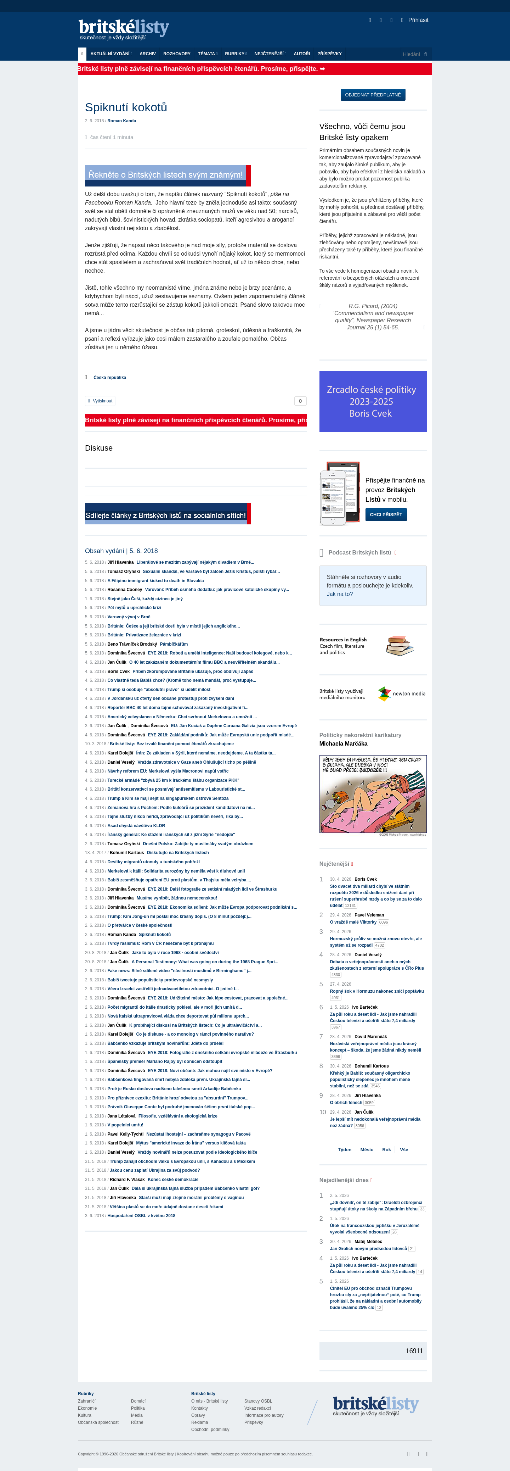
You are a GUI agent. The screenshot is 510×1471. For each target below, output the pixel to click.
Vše (404, 1149)
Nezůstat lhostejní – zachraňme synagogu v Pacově (199, 1134)
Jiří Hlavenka (120, 562)
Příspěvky (329, 53)
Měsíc (367, 1149)
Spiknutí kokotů (155, 934)
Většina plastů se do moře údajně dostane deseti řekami (166, 1206)
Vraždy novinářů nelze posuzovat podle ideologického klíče (197, 1152)
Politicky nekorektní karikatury (360, 739)
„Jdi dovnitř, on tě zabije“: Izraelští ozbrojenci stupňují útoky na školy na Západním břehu (378, 1206)
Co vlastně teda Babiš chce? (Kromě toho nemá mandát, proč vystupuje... (181, 680)
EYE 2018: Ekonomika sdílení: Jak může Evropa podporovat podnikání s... (222, 907)
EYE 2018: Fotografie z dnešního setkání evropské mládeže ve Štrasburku (222, 1052)
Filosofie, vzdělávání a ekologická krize (177, 1116)
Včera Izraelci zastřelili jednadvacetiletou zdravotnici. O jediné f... (173, 988)
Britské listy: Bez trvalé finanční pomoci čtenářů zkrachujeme (172, 743)
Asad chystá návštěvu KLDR (136, 825)
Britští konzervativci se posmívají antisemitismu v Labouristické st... (176, 789)
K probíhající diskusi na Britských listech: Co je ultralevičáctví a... (195, 1025)
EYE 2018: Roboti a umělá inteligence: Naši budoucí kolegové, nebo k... (220, 653)
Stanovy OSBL (258, 1401)
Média (137, 1415)
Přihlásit (415, 20)
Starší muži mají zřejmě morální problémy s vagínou (191, 1197)
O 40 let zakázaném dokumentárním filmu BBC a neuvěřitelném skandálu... (204, 662)
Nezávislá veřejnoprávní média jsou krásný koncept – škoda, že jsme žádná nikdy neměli (375, 1050)
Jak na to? (340, 594)
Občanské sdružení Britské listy (146, 1454)
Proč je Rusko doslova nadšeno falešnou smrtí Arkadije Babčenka (174, 1088)
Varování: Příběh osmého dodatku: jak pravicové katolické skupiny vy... (217, 589)
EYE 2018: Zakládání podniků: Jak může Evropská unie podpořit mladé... (221, 734)
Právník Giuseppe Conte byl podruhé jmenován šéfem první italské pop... (181, 1106)
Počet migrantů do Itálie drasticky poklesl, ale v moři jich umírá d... (174, 1007)
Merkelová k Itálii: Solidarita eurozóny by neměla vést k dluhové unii (176, 871)
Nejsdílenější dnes (344, 1180)
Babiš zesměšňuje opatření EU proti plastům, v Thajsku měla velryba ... (179, 879)
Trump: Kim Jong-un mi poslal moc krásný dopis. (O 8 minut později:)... (179, 916)
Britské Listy (376, 1406)
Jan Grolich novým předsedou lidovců (373, 1249)
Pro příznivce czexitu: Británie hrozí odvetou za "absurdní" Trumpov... (177, 1098)
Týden (344, 1149)
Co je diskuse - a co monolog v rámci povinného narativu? (195, 1034)
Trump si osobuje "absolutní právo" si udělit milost (158, 689)
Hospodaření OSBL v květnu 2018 (141, 1215)
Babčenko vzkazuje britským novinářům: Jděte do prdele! (165, 1043)
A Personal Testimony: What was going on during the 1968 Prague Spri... (205, 961)
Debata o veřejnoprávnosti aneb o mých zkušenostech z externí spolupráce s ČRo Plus (377, 968)
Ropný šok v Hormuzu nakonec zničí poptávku (377, 995)
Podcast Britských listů (356, 553)
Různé (137, 1422)
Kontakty (199, 1408)
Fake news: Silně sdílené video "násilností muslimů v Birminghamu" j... (179, 970)
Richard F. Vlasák (127, 1179)
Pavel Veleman (369, 915)
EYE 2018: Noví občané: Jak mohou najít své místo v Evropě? (210, 1070)
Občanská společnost (98, 1422)
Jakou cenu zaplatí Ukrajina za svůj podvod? (155, 1170)
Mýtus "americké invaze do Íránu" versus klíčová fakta (191, 1143)
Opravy (198, 1415)
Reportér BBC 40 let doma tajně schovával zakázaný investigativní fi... (177, 707)
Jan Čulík (116, 662)
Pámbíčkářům (174, 644)
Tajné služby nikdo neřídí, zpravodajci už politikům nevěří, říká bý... (175, 816)
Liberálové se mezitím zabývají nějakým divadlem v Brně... (195, 562)
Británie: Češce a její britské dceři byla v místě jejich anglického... (173, 626)
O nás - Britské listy (209, 1401)
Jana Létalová (121, 1116)
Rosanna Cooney (124, 589)
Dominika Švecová (126, 653)
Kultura (84, 1415)
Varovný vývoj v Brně (128, 616)
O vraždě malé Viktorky (360, 922)
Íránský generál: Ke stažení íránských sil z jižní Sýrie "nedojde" (171, 834)
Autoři (302, 53)
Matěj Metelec (368, 1241)
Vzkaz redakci (257, 1408)
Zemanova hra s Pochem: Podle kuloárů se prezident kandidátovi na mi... (181, 807)
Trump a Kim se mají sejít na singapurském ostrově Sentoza (167, 798)
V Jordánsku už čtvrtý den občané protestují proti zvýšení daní (170, 698)
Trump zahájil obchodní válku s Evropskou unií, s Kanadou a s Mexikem (182, 1161)
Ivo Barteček (365, 1007)
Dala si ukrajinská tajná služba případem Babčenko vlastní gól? (196, 1188)
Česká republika (110, 377)
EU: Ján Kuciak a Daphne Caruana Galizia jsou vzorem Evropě (234, 725)
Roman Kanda (121, 120)
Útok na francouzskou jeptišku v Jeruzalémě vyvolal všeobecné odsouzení (375, 1229)
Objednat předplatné (373, 94)
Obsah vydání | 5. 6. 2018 (121, 551)
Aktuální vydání (111, 53)
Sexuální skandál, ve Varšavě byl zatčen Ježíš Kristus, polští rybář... (211, 571)
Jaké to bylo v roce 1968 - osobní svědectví (175, 952)
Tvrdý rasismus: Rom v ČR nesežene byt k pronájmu (160, 943)
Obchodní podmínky (210, 1429)
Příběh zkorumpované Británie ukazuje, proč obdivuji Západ (192, 671)
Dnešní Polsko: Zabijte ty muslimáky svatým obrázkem (198, 843)
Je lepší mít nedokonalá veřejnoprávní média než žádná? (375, 1123)
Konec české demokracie (173, 1179)
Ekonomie (87, 1408)
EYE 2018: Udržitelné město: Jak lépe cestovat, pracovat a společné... (218, 998)
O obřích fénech (352, 1103)
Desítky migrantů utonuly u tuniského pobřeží (153, 861)
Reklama (199, 1422)
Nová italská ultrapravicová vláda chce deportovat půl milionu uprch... (178, 1016)
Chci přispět (386, 514)
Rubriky (236, 53)
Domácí (138, 1401)
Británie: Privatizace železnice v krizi (144, 635)
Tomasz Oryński (123, 571)
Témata (208, 53)
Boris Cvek (118, 671)
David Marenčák (371, 1036)
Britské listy (127, 30)
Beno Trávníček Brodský (132, 644)
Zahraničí (87, 1401)
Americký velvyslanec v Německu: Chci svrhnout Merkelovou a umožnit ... (182, 716)
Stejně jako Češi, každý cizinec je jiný (145, 598)
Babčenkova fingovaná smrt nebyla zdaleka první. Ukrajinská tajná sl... (178, 1079)
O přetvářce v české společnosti (139, 925)
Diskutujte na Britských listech (178, 852)
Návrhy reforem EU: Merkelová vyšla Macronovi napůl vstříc (167, 771)
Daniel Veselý (121, 762)
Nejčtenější (271, 53)
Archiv (148, 53)
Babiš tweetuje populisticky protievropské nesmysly (160, 979)
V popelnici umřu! (125, 1124)
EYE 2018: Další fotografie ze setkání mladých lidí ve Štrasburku (212, 889)
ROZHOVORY (177, 53)
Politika (138, 1408)
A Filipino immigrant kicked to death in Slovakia (155, 580)
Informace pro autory (264, 1415)
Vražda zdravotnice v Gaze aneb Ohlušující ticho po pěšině (196, 762)
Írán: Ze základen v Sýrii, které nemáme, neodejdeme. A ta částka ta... (206, 753)
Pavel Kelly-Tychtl (125, 1134)
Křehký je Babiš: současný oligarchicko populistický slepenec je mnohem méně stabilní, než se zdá (370, 1080)
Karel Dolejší (120, 753)
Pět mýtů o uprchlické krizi (134, 607)
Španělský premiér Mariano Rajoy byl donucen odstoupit (164, 1061)
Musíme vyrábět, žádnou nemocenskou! (177, 898)
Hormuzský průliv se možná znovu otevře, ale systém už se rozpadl (376, 942)
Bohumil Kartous (127, 852)
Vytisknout (100, 401)
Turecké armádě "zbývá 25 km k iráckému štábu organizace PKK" (173, 780)
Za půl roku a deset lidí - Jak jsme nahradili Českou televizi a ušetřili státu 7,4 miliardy (373, 1021)
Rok (386, 1149)
